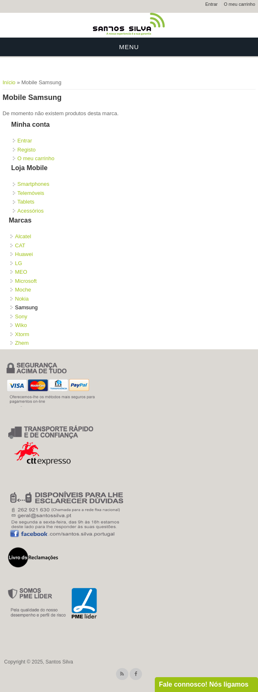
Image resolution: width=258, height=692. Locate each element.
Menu (129, 46)
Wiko (21, 325)
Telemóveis (30, 193)
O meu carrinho (239, 4)
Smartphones (33, 184)
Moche (23, 290)
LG (18, 263)
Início (8, 82)
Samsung (26, 307)
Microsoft (26, 281)
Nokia (21, 299)
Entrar (211, 4)
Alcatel (23, 236)
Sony (21, 316)
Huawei (24, 254)
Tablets (25, 202)
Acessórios (30, 211)
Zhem (21, 343)
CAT (20, 245)
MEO (21, 272)
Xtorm (22, 334)
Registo (26, 150)
